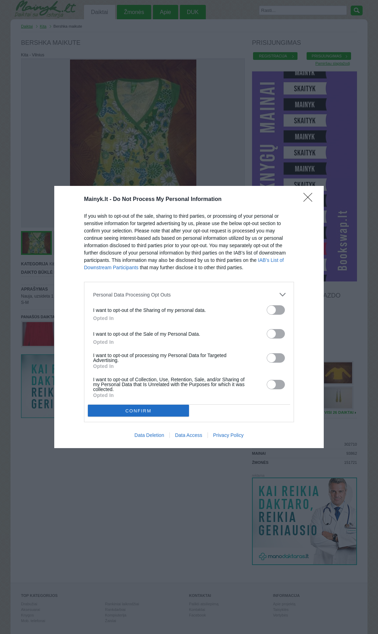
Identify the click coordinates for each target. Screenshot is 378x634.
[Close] (310, 199)
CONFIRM (138, 410)
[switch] (276, 310)
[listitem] (189, 294)
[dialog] (189, 317)
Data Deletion (149, 435)
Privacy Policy (228, 435)
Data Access (188, 435)
